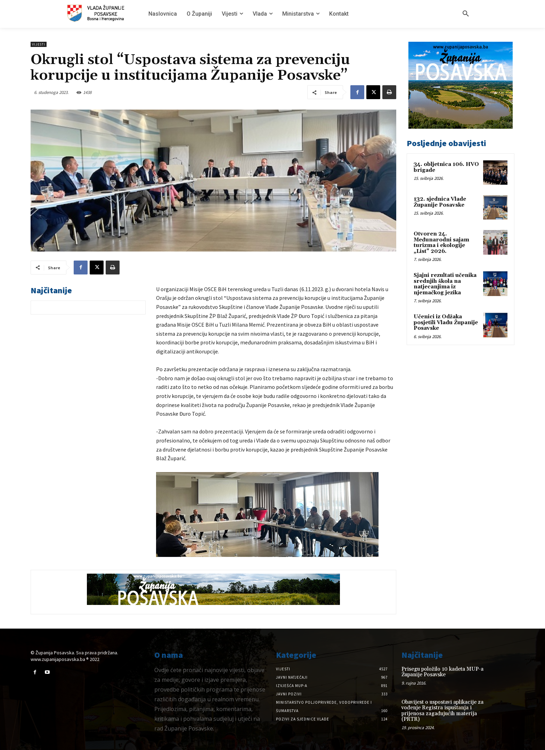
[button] (466, 14)
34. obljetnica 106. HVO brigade (446, 167)
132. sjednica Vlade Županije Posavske (440, 202)
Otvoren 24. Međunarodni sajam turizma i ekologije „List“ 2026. (441, 243)
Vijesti (39, 44)
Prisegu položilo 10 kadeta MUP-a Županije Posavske (442, 672)
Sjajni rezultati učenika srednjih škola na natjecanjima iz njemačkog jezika (445, 284)
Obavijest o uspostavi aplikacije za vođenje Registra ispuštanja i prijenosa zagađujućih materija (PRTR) (442, 711)
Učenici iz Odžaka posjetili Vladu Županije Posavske (446, 322)
